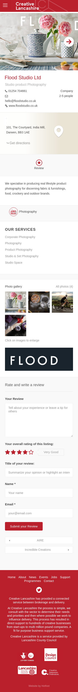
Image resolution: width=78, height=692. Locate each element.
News (32, 577)
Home (12, 577)
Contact (49, 581)
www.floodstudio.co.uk (23, 105)
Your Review (14, 399)
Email (10, 504)
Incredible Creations (38, 549)
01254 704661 (17, 91)
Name (10, 484)
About (22, 577)
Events (43, 577)
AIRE (40, 540)
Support (65, 577)
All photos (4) (64, 286)
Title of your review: (19, 463)
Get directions (20, 143)
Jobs (54, 577)
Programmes (32, 581)
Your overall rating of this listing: (29, 444)
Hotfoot (45, 686)
